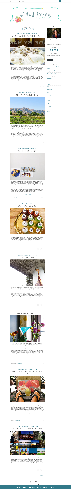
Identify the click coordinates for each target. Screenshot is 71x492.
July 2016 (48, 97)
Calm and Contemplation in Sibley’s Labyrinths (53, 66)
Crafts (13, 1)
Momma (23, 1)
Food (16, 1)
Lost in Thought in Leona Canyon (51, 71)
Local (19, 1)
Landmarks (25, 33)
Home (10, 1)
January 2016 (49, 106)
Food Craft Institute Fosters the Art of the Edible (27, 313)
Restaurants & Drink (33, 33)
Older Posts (41, 475)
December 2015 (49, 108)
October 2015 (49, 111)
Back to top (59, 490)
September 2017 (49, 78)
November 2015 (49, 109)
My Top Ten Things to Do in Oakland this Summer (27, 428)
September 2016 (49, 94)
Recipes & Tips (26, 369)
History (20, 33)
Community (21, 93)
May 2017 (48, 83)
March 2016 (48, 103)
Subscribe (50, 60)
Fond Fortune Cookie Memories (27, 151)
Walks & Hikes (35, 426)
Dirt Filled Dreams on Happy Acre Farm (27, 95)
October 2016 (49, 92)
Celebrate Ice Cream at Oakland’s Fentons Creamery (27, 36)
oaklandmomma (18, 197)
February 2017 (49, 86)
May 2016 (48, 100)
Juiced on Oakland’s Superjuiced (27, 206)
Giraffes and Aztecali (27, 257)
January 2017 (49, 87)
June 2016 (48, 98)
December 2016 (49, 89)
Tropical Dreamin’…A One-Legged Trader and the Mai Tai (27, 372)
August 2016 (49, 95)
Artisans (19, 255)
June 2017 (48, 81)
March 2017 (48, 84)
